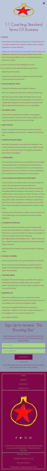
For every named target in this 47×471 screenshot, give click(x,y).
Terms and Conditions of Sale (23, 467)
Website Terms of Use (23, 458)
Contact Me (23, 388)
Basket (23, 380)
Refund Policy (23, 463)
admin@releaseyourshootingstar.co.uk (16, 239)
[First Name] (23, 345)
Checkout (23, 384)
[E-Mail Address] (23, 351)
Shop (23, 375)
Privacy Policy (23, 361)
